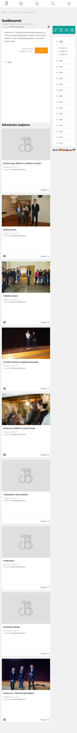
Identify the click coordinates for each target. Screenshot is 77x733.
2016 (61, 114)
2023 (61, 73)
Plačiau (43, 190)
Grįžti (9, 62)
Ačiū (41, 50)
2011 (61, 143)
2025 (61, 61)
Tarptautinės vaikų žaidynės (15, 494)
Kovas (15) (63, 48)
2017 (61, 108)
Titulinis (4, 12)
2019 (61, 96)
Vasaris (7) (64, 51)
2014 (61, 126)
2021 (61, 84)
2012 (61, 137)
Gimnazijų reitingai (11, 627)
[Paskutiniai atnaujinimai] (37, 3)
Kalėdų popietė (9, 230)
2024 (61, 67)
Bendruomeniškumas (28, 12)
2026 (61, 42)
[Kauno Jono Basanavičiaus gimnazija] (6, 3)
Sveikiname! (8, 561)
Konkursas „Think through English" (18, 693)
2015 (61, 120)
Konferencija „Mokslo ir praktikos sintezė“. (22, 163)
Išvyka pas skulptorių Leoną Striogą (19, 428)
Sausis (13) (63, 54)
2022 (61, 78)
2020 (61, 90)
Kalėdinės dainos (10, 296)
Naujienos (14, 12)
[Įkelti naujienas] (21, 3)
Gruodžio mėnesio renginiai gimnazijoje (20, 362)
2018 (61, 102)
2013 (61, 131)
